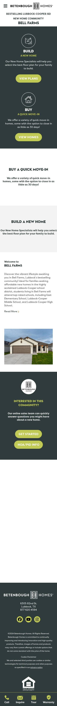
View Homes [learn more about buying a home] (28, 137)
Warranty (48, 699)
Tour (33, 700)
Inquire (20, 700)
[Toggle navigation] (5, 6)
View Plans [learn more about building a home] (28, 78)
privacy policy (36, 667)
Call (6, 699)
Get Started (28, 434)
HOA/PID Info (28, 445)
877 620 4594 (28, 609)
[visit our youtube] (28, 619)
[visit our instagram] (37, 619)
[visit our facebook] (20, 619)
